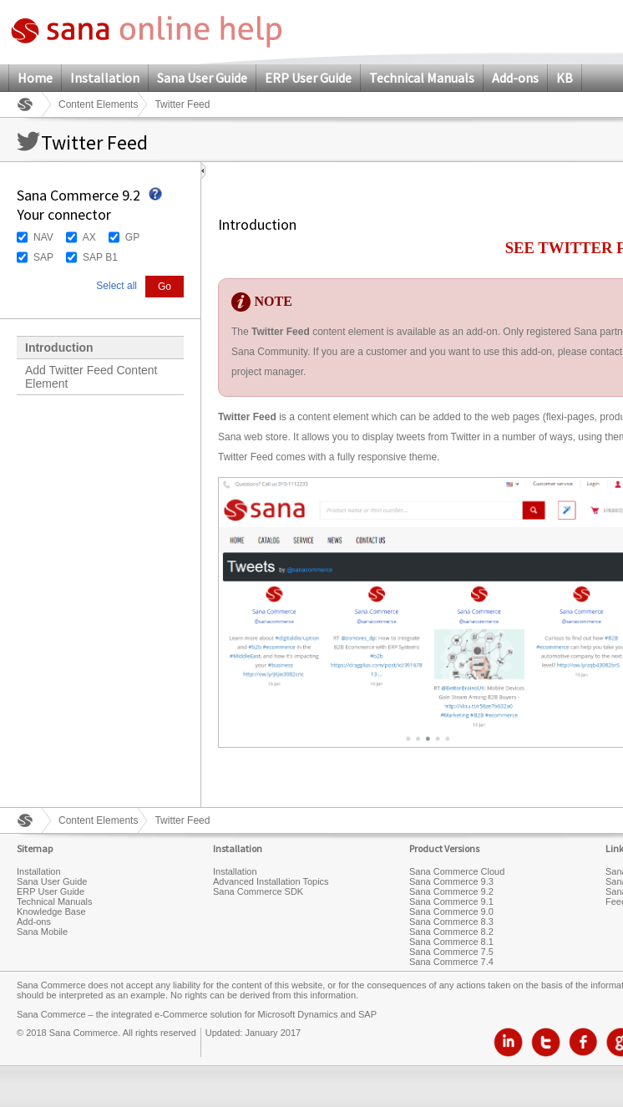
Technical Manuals (421, 77)
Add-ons (515, 77)
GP (132, 237)
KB (564, 77)
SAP (43, 257)
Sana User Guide (202, 77)
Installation (104, 77)
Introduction (59, 347)
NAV (43, 237)
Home (35, 77)
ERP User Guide (308, 77)
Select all (116, 286)
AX (89, 237)
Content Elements (98, 104)
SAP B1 (100, 257)
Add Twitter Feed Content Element (91, 376)
